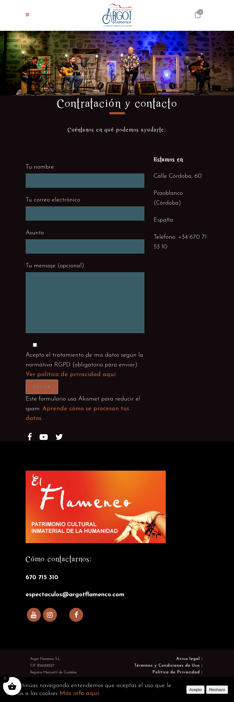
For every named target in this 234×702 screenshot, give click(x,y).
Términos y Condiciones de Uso (167, 666)
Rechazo (217, 689)
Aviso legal (188, 659)
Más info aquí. (79, 693)
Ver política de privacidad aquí (71, 375)
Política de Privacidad (176, 672)
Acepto (195, 689)
